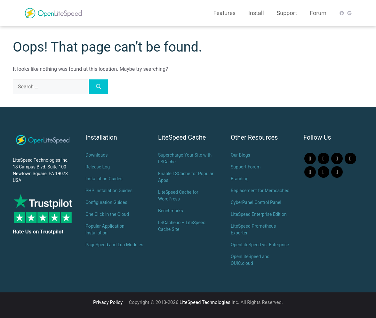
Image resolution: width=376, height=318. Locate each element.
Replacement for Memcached (260, 190)
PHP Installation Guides (108, 190)
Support (287, 13)
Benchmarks (170, 210)
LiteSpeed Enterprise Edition (259, 214)
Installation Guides (104, 178)
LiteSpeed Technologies (205, 302)
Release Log (97, 166)
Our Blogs (240, 155)
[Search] (98, 86)
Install (256, 13)
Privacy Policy (108, 302)
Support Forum (245, 166)
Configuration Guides (106, 202)
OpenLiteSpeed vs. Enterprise (260, 244)
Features (224, 13)
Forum (318, 13)
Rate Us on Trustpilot (38, 231)
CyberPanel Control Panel (256, 202)
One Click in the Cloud (107, 214)
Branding (239, 178)
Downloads (96, 155)
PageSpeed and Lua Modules (114, 244)
